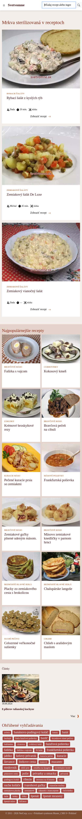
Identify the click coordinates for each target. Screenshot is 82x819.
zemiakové (29, 790)
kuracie (61, 755)
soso (61, 779)
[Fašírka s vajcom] (21, 348)
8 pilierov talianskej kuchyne (18, 709)
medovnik (10, 767)
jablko (8, 755)
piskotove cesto (11, 774)
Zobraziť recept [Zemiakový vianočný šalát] (40, 309)
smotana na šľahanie (45, 779)
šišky (24, 796)
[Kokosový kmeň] (61, 348)
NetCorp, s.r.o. (25, 813)
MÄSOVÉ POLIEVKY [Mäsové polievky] (54, 476)
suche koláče (12, 785)
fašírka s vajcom (24, 750)
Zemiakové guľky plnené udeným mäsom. (20, 536)
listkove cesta (27, 761)
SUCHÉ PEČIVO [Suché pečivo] (11, 639)
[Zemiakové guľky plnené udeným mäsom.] (21, 511)
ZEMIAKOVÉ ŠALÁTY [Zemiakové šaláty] (17, 190)
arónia (7, 732)
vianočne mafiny (57, 785)
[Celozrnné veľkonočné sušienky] (21, 620)
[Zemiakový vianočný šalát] (41, 251)
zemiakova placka (12, 790)
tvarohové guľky (35, 785)
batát (65, 732)
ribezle (27, 779)
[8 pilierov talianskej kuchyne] (20, 687)
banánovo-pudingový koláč (31, 732)
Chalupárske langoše (58, 589)
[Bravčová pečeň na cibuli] (61, 403)
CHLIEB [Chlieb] (47, 639)
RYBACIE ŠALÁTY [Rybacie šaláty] (16, 93)
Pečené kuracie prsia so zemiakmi (18, 482)
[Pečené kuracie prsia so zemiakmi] (21, 457)
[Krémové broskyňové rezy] (21, 403)
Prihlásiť (73, 813)
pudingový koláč (11, 779)
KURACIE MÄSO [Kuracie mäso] (12, 476)
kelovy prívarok (26, 755)
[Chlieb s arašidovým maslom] (61, 620)
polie (25, 773)
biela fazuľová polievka (26, 738)
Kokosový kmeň (55, 371)
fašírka (8, 750)
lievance (9, 761)
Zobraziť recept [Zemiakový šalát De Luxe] (40, 212)
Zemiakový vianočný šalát (24, 291)
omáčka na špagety (42, 768)
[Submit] (78, 5)
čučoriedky (68, 790)
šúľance (22, 801)
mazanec (56, 761)
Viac (75, 716)
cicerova (21, 744)
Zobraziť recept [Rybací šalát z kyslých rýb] (40, 116)
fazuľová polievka (57, 744)
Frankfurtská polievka (59, 480)
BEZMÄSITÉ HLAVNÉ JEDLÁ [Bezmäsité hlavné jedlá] (18, 584)
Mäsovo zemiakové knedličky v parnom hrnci (57, 538)
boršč (44, 738)
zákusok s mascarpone (48, 790)
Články (5, 668)
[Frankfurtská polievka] (61, 457)
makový (43, 762)
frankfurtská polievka (60, 750)
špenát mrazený (53, 796)
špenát (35, 796)
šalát (6, 796)
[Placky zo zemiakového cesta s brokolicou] (21, 566)
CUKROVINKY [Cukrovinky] (51, 367)
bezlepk (7, 738)
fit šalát (39, 750)
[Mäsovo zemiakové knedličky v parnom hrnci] (61, 511)
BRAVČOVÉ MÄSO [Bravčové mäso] (13, 367)
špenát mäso (9, 801)
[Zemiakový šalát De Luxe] (41, 155)
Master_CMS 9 (60, 813)
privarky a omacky (44, 773)
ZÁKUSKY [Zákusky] (9, 421)
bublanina (8, 744)
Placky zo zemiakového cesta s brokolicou (20, 590)
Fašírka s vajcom (15, 371)
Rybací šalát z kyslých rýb (24, 98)
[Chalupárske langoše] (61, 566)
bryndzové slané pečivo (62, 738)
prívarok (64, 774)
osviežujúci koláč (63, 768)
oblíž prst (25, 768)
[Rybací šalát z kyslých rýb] (41, 58)
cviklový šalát (35, 744)
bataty (55, 732)
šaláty (15, 796)
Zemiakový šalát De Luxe (24, 194)
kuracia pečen (46, 756)
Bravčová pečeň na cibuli (55, 427)
